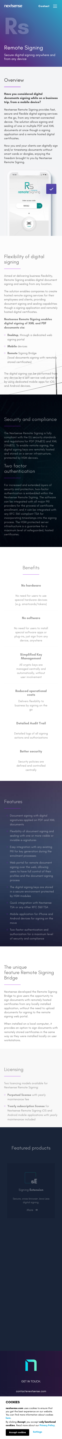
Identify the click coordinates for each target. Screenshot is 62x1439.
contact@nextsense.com (31, 1391)
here (8, 1418)
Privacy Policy (47, 1425)
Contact (43, 6)
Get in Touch (30, 1381)
